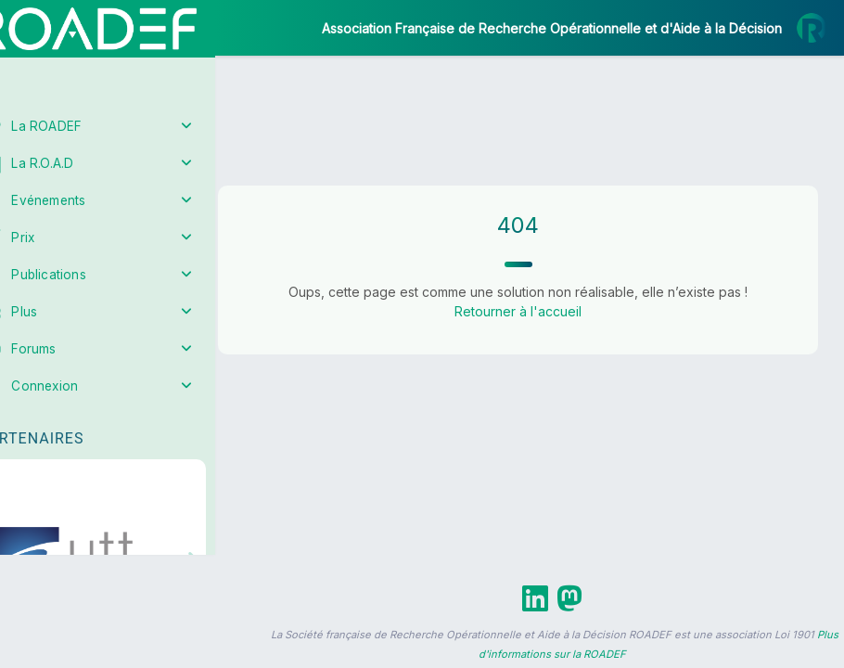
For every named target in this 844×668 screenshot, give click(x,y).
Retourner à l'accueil (538, 311)
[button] (27, 550)
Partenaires (75, 427)
